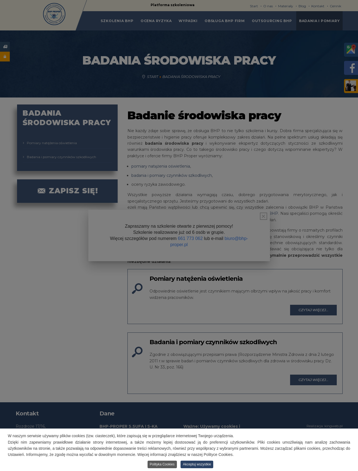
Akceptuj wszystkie (197, 464)
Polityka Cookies (162, 464)
